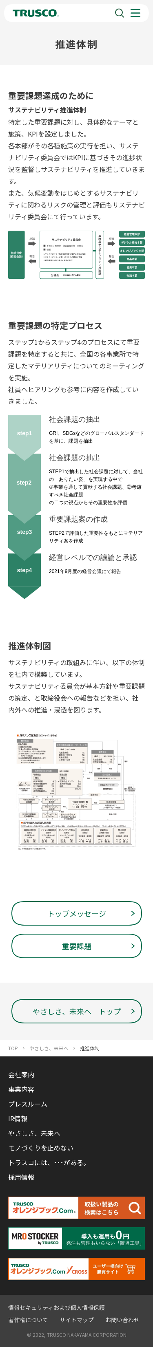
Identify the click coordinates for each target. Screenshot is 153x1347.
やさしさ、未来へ (49, 1048)
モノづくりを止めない (40, 1148)
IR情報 (17, 1118)
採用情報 (21, 1177)
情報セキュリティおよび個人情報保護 (56, 1307)
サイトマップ (77, 1320)
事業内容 (21, 1089)
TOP (13, 1048)
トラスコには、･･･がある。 (49, 1162)
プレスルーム (27, 1104)
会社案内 (21, 1074)
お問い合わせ (122, 1320)
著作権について (28, 1320)
